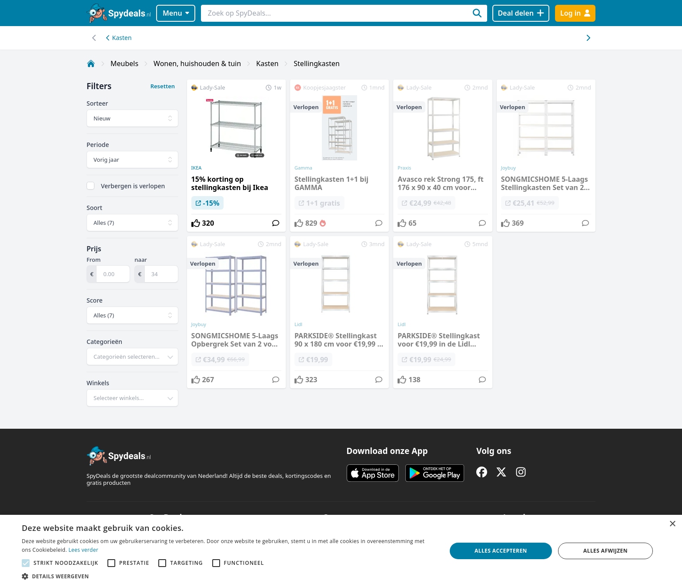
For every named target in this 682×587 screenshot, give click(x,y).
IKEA (196, 168)
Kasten (119, 37)
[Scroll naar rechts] (94, 37)
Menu (176, 13)
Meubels (124, 63)
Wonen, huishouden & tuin (197, 63)
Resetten (162, 86)
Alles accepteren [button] (501, 550)
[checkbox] (90, 186)
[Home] (91, 63)
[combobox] (132, 356)
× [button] (672, 524)
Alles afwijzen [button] (605, 550)
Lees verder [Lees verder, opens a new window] (83, 550)
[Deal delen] (520, 13)
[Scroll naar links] (587, 37)
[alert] (341, 551)
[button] (228, 576)
